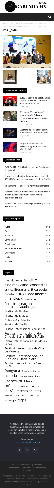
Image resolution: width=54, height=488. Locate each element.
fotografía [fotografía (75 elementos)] (12, 370)
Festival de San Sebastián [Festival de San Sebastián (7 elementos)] (18, 319)
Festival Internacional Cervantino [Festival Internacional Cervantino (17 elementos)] (25, 328)
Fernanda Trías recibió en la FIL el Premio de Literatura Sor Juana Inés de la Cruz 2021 (24, 25)
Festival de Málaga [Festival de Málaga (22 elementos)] (17, 315)
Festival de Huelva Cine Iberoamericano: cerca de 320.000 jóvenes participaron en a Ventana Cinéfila (28, 177)
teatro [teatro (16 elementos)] (39, 395)
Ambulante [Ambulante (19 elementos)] (12, 280)
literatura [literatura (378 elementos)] (13, 380)
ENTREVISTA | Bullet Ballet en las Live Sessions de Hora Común (27, 168)
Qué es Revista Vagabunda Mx (29, 465)
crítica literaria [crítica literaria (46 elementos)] (15, 289)
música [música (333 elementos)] (11, 385)
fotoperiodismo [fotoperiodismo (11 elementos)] (31, 371)
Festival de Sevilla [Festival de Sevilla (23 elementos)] (16, 324)
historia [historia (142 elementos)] (11, 375)
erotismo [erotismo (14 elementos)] (30, 299)
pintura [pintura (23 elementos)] (34, 386)
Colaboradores (39, 468)
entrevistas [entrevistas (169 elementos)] (14, 298)
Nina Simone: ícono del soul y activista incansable (27, 186)
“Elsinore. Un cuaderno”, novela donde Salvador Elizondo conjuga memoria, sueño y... (34, 116)
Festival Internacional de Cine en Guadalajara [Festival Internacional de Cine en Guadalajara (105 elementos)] (24, 357)
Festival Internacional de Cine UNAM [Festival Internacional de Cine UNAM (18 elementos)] (23, 365)
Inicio (5, 23)
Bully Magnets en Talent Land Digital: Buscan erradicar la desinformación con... (35, 100)
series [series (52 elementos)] (20, 395)
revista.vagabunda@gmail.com (27, 442)
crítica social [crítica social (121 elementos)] (38, 289)
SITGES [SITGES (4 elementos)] (30, 395)
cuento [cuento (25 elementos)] (9, 294)
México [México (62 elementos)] (29, 381)
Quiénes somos (12, 468)
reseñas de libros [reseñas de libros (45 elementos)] (29, 390)
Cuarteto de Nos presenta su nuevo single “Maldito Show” (34, 131)
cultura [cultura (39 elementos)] (21, 294)
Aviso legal (26, 468)
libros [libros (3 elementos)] (37, 376)
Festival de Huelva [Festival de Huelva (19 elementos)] (16, 311)
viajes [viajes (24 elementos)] (22, 400)
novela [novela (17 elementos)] (24, 386)
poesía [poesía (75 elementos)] (10, 390)
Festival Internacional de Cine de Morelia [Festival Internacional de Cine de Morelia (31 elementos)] (24, 350)
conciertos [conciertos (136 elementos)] (38, 284)
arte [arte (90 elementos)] (24, 280)
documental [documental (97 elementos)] (37, 293)
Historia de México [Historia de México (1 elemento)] (26, 376)
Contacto (27, 471)
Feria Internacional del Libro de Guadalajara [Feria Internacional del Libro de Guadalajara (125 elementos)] (22, 305)
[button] (5, 17)
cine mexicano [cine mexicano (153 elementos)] (16, 284)
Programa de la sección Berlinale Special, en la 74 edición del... (33, 146)
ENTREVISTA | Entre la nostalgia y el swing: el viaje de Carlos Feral (27, 205)
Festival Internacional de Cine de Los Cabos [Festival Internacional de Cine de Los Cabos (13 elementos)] (26, 342)
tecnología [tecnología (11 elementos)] (10, 400)
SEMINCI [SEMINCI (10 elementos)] (9, 395)
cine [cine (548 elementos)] (33, 279)
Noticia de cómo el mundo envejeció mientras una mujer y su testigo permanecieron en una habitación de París (27, 195)
